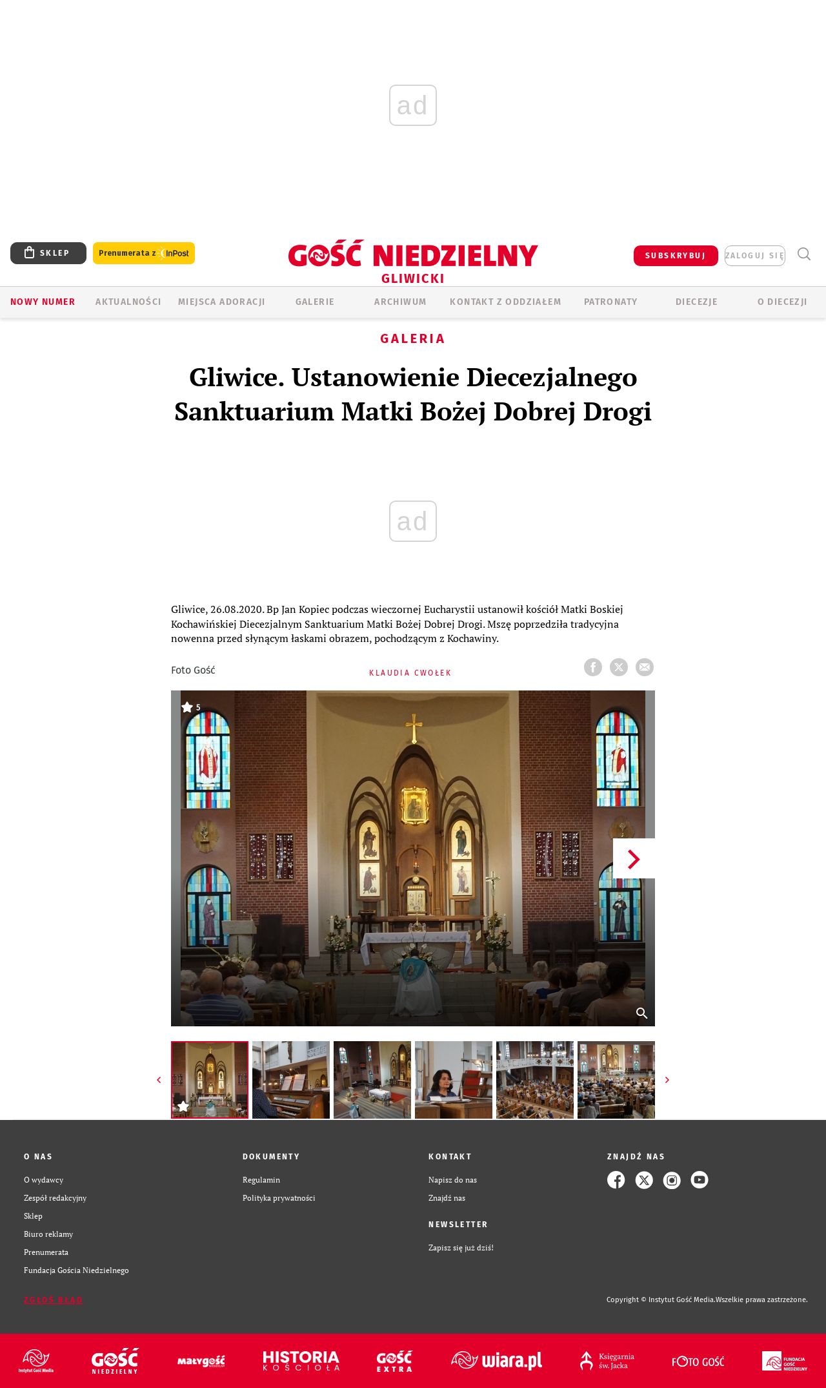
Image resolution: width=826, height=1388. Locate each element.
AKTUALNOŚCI (128, 301)
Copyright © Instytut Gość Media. (661, 1300)
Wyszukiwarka (804, 254)
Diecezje (697, 301)
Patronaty (611, 301)
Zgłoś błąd (53, 1300)
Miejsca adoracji (221, 301)
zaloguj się (755, 255)
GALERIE (315, 301)
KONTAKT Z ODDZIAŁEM (505, 301)
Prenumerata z (144, 253)
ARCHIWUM (400, 301)
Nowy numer (43, 301)
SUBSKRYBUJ (675, 255)
